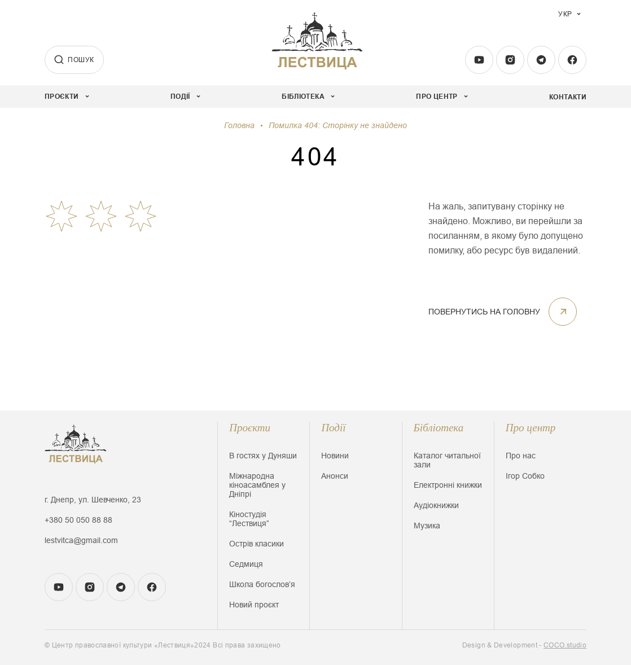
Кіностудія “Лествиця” (249, 519)
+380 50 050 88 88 (78, 519)
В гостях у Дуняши (263, 455)
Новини (335, 455)
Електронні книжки (448, 484)
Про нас (521, 455)
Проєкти (249, 428)
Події (333, 428)
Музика (427, 525)
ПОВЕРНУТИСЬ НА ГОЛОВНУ (502, 312)
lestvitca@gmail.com (81, 540)
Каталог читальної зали (447, 460)
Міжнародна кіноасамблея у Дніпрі (257, 484)
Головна (239, 125)
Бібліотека (439, 428)
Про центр (531, 428)
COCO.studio (565, 645)
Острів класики (256, 543)
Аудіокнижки (436, 505)
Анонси (334, 475)
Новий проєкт (254, 604)
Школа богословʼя (262, 584)
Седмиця (246, 563)
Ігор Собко (525, 475)
